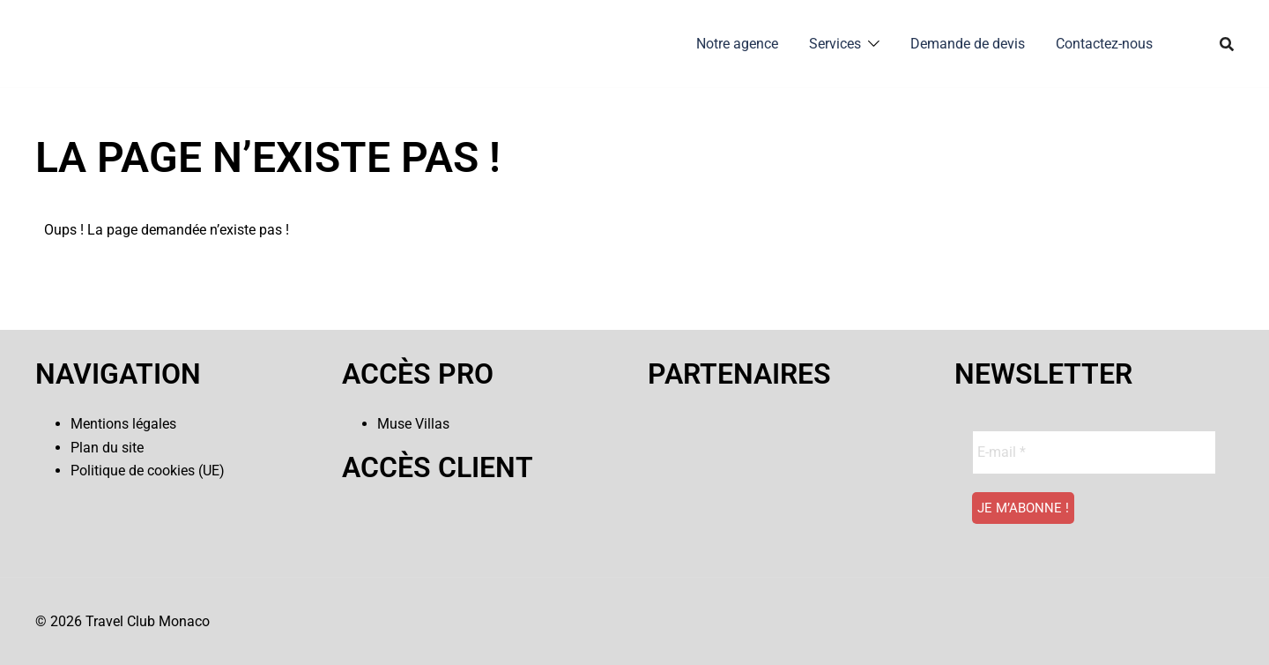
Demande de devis (967, 43)
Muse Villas (413, 423)
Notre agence (737, 43)
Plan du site (107, 447)
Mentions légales (123, 423)
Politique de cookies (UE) (147, 470)
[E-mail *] (1094, 452)
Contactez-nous (1104, 43)
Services (835, 43)
